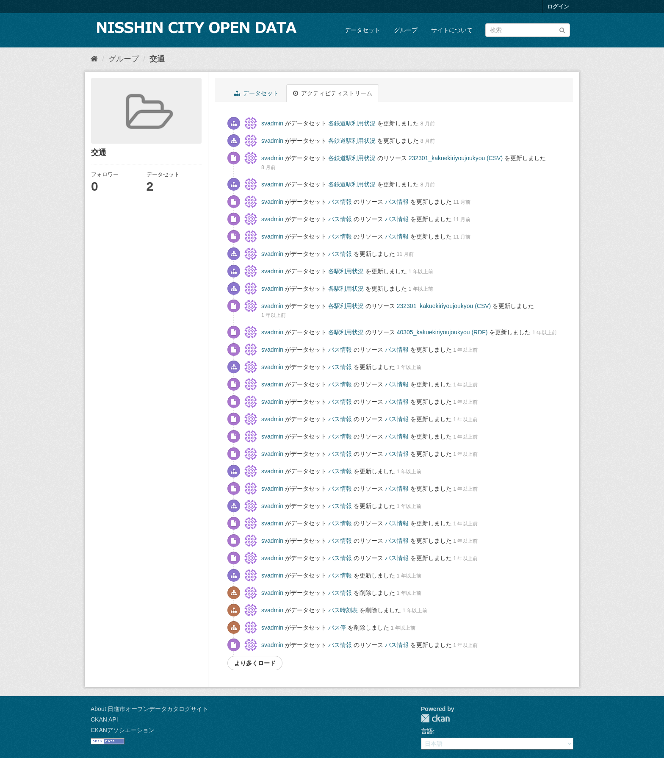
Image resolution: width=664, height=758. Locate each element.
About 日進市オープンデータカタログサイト (149, 708)
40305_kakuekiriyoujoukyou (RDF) (442, 332)
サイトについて (452, 30)
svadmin (272, 123)
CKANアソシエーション (123, 730)
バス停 (337, 627)
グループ (406, 30)
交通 (157, 59)
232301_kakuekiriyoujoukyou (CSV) (456, 158)
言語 (427, 731)
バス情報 (340, 201)
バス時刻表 (343, 610)
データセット (362, 30)
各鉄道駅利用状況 (352, 123)
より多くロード (255, 663)
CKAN (435, 718)
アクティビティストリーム (332, 93)
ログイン (558, 6)
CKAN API (104, 719)
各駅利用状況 (346, 271)
